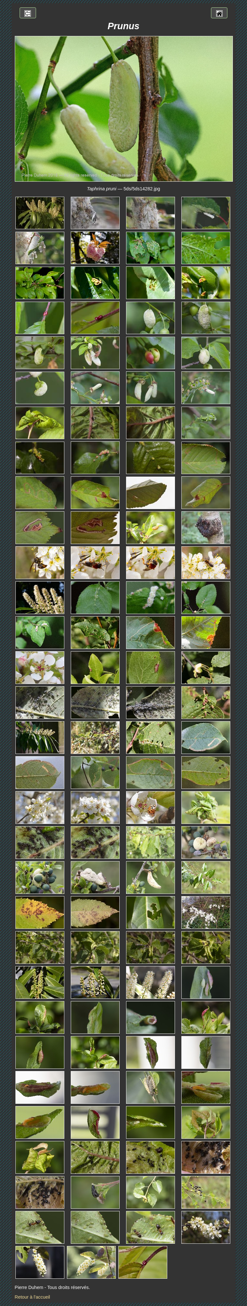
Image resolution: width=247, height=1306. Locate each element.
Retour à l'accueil (32, 1297)
